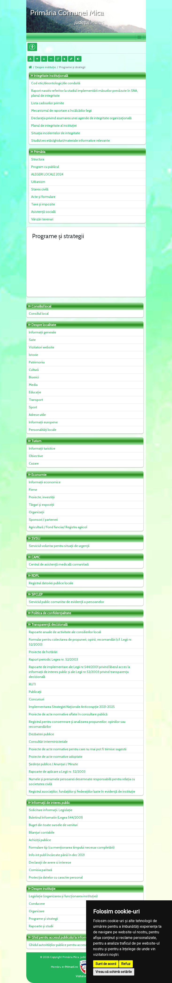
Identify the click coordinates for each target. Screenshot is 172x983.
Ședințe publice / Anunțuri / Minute (53, 764)
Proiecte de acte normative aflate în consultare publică (68, 714)
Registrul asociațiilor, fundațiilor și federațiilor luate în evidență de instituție (82, 791)
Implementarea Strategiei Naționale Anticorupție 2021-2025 (72, 707)
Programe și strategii (43, 918)
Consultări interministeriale (48, 741)
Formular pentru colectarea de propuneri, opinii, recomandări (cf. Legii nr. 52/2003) (80, 642)
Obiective (36, 456)
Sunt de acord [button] (106, 964)
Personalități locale (42, 430)
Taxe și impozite (43, 204)
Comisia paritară (40, 870)
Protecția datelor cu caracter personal (56, 877)
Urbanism (38, 182)
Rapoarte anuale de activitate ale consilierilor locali (65, 632)
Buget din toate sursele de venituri (53, 825)
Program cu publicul (45, 167)
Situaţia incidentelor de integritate (55, 133)
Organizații (36, 512)
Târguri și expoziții (41, 505)
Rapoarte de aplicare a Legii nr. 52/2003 (57, 771)
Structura (37, 159)
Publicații (35, 692)
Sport (33, 407)
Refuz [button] (125, 964)
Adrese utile (37, 415)
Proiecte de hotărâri (43, 652)
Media (33, 385)
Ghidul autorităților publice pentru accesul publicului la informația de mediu (82, 945)
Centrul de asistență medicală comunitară (59, 564)
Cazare (34, 463)
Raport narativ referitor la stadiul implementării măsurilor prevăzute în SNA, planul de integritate (84, 93)
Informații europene (43, 422)
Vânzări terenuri (42, 219)
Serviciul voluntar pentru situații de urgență (59, 546)
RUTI (32, 684)
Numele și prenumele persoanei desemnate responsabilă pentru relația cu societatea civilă (82, 781)
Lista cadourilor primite (47, 103)
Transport (36, 400)
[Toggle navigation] (139, 37)
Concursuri (36, 699)
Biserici (34, 377)
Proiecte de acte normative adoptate (55, 756)
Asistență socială (43, 212)
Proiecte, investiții (42, 497)
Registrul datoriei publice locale (51, 583)
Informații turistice (42, 448)
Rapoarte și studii (41, 926)
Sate (32, 340)
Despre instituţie (45, 67)
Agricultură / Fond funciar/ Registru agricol (58, 527)
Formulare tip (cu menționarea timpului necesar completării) (72, 847)
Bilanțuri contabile (41, 832)
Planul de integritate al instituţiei (54, 125)
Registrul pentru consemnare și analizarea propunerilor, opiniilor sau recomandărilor (77, 724)
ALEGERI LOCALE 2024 (47, 174)
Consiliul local (39, 313)
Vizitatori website (41, 347)
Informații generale (42, 332)
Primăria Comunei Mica (67, 12)
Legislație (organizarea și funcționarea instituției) (63, 896)
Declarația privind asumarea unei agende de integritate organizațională (81, 118)
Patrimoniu (37, 362)
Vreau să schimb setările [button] (114, 972)
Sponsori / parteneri (43, 519)
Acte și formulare (43, 197)
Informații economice (45, 482)
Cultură (34, 370)
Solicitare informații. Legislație (50, 810)
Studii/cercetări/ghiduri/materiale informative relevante (70, 140)
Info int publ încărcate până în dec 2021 (57, 855)
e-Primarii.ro (77, 966)
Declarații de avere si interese (50, 862)
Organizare (36, 911)
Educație (35, 392)
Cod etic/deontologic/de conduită (55, 83)
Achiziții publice (40, 840)
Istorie (33, 355)
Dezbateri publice (41, 734)
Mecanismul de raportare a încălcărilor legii (61, 110)
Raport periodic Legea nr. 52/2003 (53, 659)
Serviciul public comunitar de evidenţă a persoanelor (66, 602)
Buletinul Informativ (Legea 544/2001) (56, 817)
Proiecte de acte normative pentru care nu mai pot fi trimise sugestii (77, 749)
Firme (33, 490)
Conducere (37, 904)
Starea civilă (39, 189)
